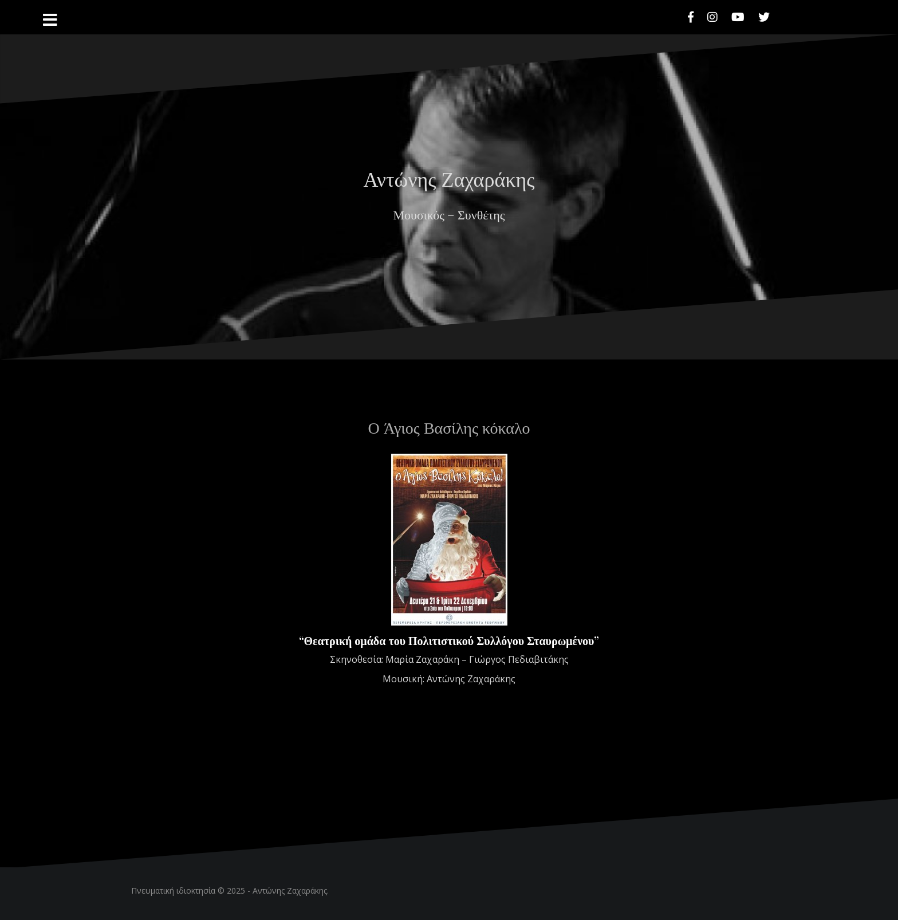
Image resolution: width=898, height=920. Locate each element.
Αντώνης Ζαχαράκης (448, 178)
